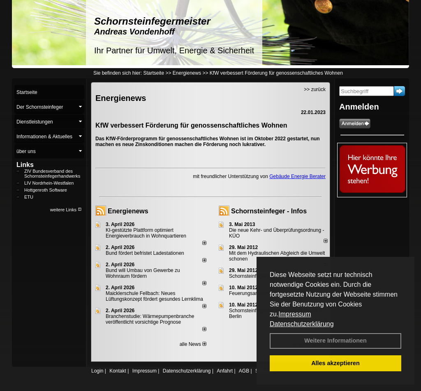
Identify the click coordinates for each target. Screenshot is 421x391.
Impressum (294, 314)
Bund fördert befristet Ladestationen (145, 253)
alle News (193, 344)
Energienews (128, 211)
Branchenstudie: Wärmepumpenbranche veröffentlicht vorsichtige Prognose (150, 319)
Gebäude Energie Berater (297, 176)
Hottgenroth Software (45, 189)
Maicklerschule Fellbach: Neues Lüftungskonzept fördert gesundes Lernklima (154, 296)
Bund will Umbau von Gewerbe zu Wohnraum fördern (143, 273)
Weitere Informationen (335, 340)
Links (25, 164)
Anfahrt (225, 371)
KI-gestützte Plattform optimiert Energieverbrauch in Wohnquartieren (146, 233)
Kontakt (117, 371)
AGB (244, 371)
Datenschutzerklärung (302, 323)
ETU (28, 196)
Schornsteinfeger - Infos (269, 211)
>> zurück (315, 89)
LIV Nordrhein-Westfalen (49, 183)
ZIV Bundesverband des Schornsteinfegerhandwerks (52, 173)
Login (97, 371)
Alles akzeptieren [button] (335, 363)
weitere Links (66, 209)
